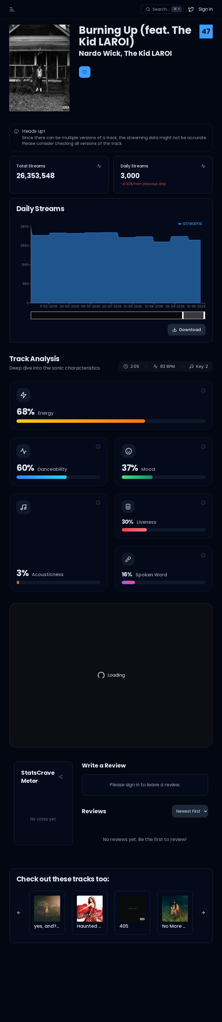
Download (186, 330)
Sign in (206, 9)
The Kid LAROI (148, 53)
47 (206, 31)
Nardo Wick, (101, 53)
